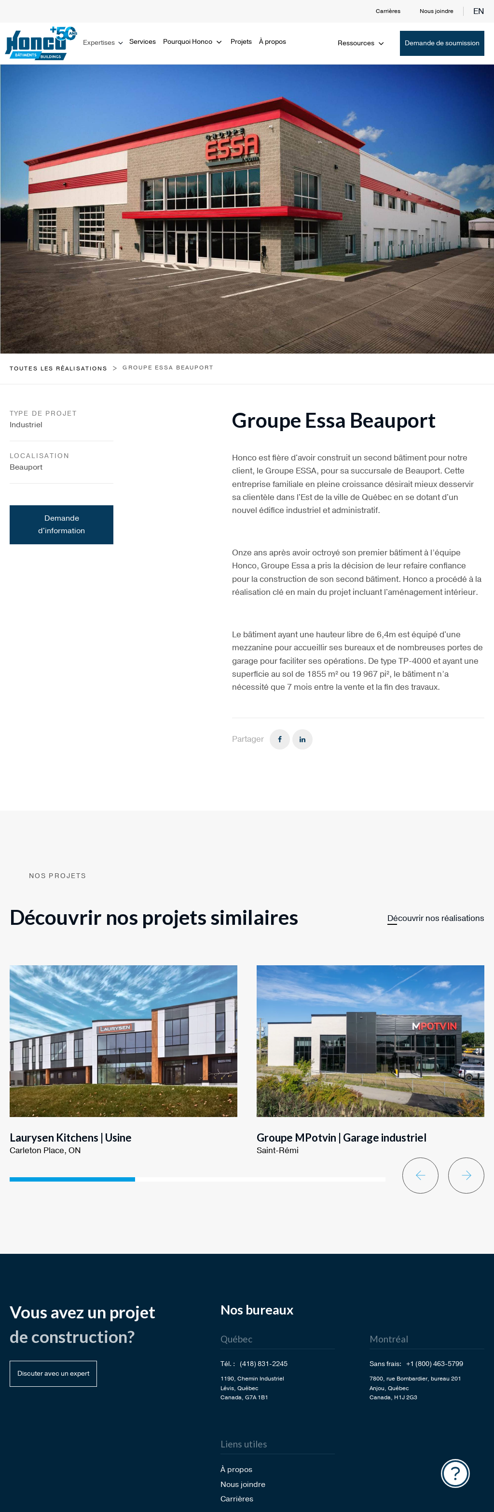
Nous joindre (436, 11)
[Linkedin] (302, 739)
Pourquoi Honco (193, 41)
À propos (272, 41)
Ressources (361, 43)
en (478, 11)
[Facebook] (280, 739)
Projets (241, 41)
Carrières (388, 11)
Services (142, 41)
